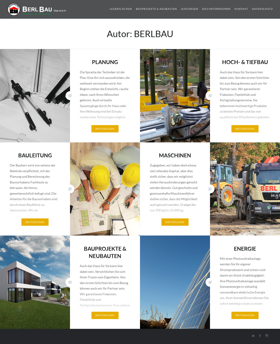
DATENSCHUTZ (262, 8)
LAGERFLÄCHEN (121, 8)
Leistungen (189, 8)
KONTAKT (241, 8)
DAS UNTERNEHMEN (216, 8)
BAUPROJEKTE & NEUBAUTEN (156, 8)
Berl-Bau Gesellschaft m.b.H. (38, 9)
